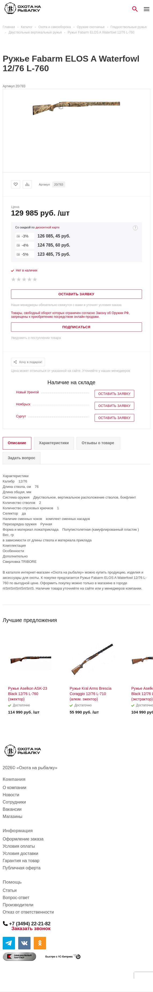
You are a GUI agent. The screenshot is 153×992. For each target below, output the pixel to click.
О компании (14, 787)
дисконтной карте (47, 227)
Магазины (12, 816)
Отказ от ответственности (28, 912)
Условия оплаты (19, 846)
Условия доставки (20, 853)
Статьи (10, 890)
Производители (18, 905)
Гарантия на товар (21, 860)
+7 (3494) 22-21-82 (30, 923)
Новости (11, 795)
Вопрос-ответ (16, 897)
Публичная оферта (21, 868)
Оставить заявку (114, 394)
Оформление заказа (23, 839)
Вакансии (12, 809)
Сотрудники (14, 802)
